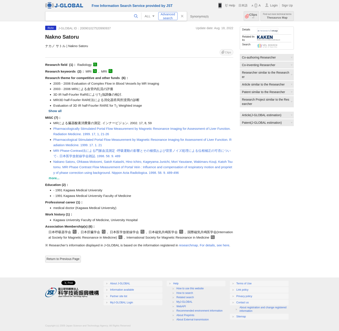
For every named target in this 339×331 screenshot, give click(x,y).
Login (274, 5)
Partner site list (118, 296)
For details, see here (214, 245)
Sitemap (241, 316)
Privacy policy (244, 296)
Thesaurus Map (277, 16)
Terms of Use (244, 283)
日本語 (243, 5)
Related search (185, 297)
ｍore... (53, 178)
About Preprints (185, 315)
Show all (55, 111)
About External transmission (192, 319)
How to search (184, 293)
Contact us (242, 302)
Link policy (242, 289)
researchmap (188, 245)
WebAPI (181, 306)
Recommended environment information (199, 310)
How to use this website (190, 288)
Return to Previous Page (63, 259)
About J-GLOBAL (120, 283)
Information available (122, 289)
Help (232, 5)
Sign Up (287, 5)
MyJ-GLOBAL (184, 301)
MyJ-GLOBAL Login (121, 302)
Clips (253, 16)
